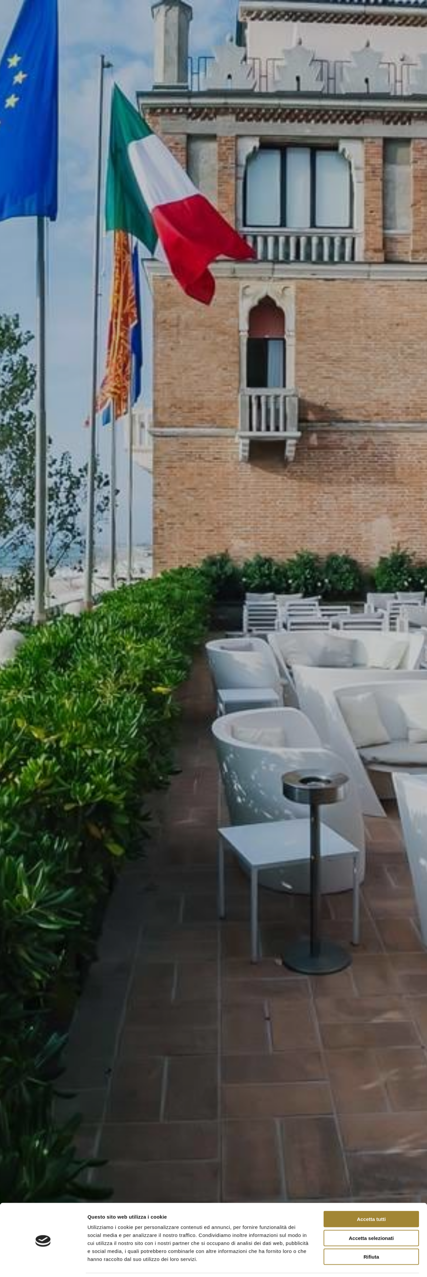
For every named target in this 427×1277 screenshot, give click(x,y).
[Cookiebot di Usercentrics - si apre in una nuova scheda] (43, 1264)
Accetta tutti (371, 1197)
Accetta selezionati (371, 1216)
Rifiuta (371, 1234)
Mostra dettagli (351, 1264)
